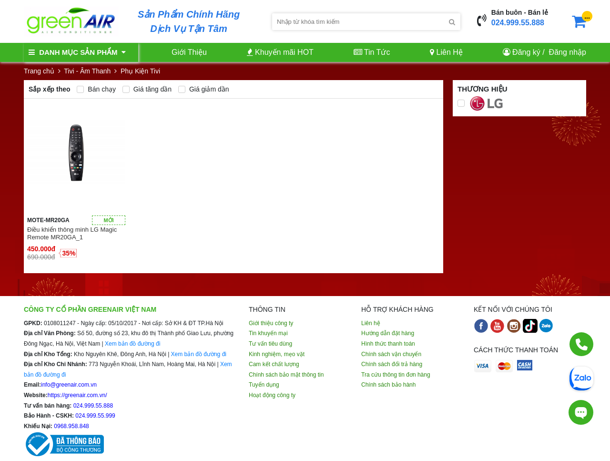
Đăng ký (526, 52)
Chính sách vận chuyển (391, 354)
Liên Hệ (446, 52)
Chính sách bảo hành (388, 384)
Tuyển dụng (264, 384)
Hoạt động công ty (272, 395)
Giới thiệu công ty (271, 323)
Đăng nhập (567, 52)
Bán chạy (96, 89)
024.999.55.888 (517, 23)
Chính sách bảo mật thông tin (286, 374)
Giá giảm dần (203, 89)
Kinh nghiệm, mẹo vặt (277, 354)
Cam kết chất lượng (274, 364)
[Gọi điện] (581, 344)
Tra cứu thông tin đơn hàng (395, 374)
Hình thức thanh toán (388, 343)
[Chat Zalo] (581, 377)
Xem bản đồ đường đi (132, 343)
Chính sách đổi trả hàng (391, 364)
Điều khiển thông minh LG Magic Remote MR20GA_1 (72, 233)
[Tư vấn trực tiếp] (581, 412)
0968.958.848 (70, 426)
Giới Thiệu (189, 52)
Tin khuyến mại (268, 333)
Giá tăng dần (147, 89)
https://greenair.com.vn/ (77, 395)
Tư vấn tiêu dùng (270, 343)
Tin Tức (372, 52)
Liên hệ (370, 323)
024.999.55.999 (94, 415)
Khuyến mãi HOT (280, 52)
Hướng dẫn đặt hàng (387, 333)
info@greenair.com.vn (69, 384)
